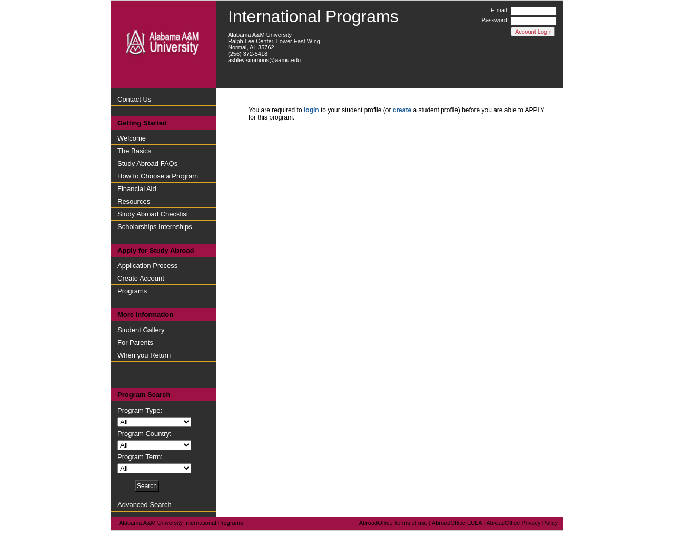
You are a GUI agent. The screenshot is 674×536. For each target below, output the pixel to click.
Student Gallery (141, 330)
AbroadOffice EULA (457, 523)
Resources (133, 201)
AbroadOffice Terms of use (393, 523)
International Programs (313, 16)
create (402, 110)
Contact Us (134, 99)
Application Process (147, 266)
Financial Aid (136, 189)
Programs (132, 291)
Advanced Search (144, 505)
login (311, 110)
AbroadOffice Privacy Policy (522, 523)
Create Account (140, 278)
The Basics (134, 151)
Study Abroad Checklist (152, 214)
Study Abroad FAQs (147, 163)
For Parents (135, 342)
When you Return (144, 355)
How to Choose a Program (157, 176)
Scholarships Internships (154, 227)
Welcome (131, 138)
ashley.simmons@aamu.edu (264, 60)
